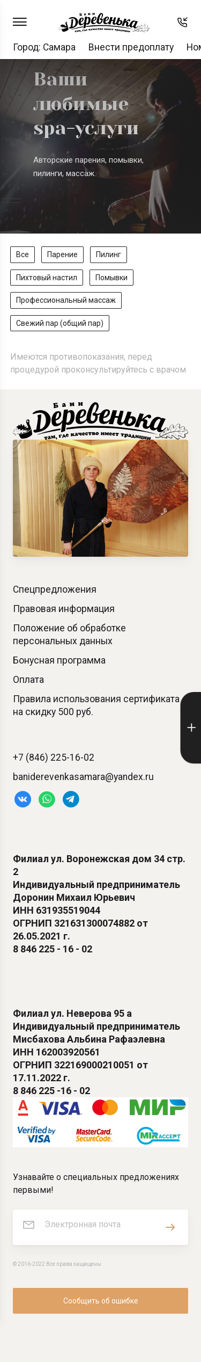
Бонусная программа (59, 660)
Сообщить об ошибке (100, 1301)
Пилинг (108, 254)
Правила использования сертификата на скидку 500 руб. (96, 705)
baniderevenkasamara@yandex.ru (83, 776)
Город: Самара (44, 47)
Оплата (28, 679)
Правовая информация (64, 608)
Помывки (111, 277)
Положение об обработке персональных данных (69, 634)
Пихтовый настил (46, 277)
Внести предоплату (131, 47)
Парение (62, 254)
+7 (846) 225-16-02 (53, 757)
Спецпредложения (54, 589)
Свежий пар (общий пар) (59, 323)
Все (22, 254)
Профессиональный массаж (66, 300)
